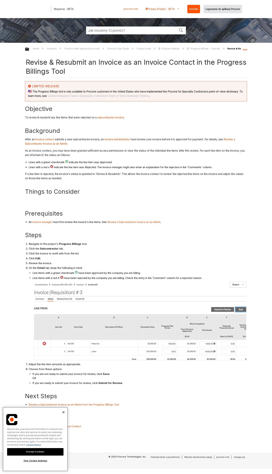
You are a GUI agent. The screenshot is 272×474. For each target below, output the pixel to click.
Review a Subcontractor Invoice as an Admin (133, 222)
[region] (35, 439)
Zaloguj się (239, 457)
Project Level (144, 48)
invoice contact (44, 139)
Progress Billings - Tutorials (204, 48)
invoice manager (42, 222)
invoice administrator (117, 139)
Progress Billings (169, 48)
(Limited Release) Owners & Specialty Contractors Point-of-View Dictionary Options (98, 96)
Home (36, 48)
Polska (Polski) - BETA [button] (161, 8)
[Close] (63, 412)
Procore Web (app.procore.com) (82, 48)
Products (52, 48)
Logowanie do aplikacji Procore (223, 9)
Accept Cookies (35, 451)
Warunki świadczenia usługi (198, 457)
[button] (181, 30)
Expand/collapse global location (245, 48)
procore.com (131, 8)
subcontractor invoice (110, 117)
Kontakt (193, 9)
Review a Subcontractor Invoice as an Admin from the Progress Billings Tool (74, 404)
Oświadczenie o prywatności (165, 457)
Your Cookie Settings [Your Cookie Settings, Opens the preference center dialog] (35, 460)
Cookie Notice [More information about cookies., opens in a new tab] (33, 444)
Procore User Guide (119, 48)
